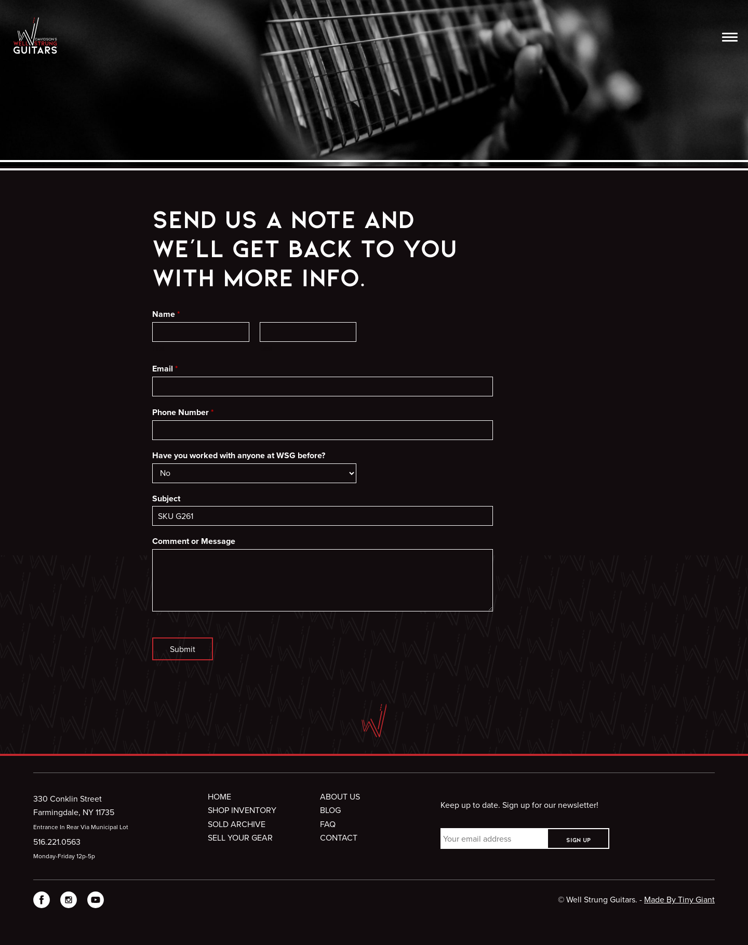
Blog (330, 810)
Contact (338, 837)
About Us (340, 796)
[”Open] (730, 38)
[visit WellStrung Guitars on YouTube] (95, 901)
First (158, 348)
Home (219, 796)
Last (266, 348)
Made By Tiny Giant (679, 899)
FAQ (328, 824)
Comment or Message (193, 541)
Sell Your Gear (240, 837)
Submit (182, 649)
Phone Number (182, 412)
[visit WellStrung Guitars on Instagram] (68, 901)
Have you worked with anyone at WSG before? (238, 455)
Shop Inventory (242, 810)
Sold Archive (236, 824)
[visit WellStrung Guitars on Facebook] (41, 901)
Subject (166, 499)
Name (166, 314)
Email (165, 369)
